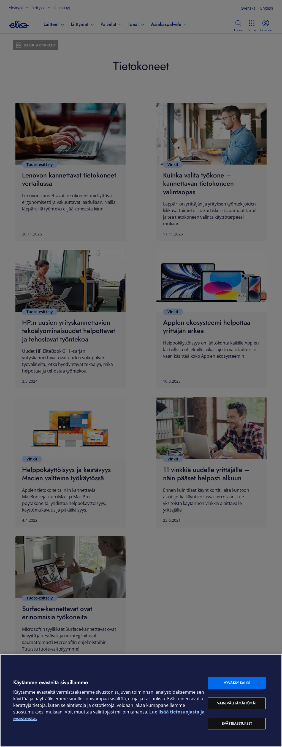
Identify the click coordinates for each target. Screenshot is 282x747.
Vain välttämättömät (236, 703)
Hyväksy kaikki (237, 682)
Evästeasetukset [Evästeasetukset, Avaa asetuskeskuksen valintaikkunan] (237, 723)
